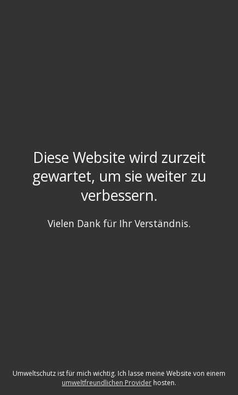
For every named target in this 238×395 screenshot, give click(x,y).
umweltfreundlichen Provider (107, 382)
